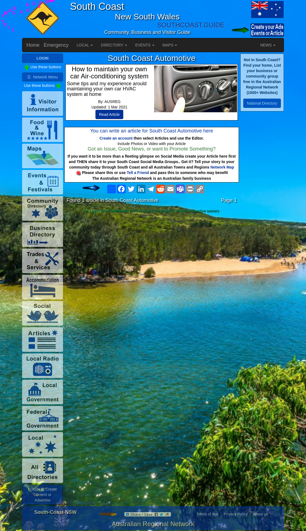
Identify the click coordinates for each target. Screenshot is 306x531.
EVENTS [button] (144, 45)
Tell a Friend (138, 172)
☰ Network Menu (42, 77)
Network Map (222, 167)
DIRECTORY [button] (114, 45)
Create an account (116, 138)
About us (260, 514)
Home (33, 45)
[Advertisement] (151, 258)
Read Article (109, 114)
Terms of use (207, 514)
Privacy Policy (235, 514)
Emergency (56, 45)
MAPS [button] (170, 45)
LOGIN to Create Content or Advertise (42, 494)
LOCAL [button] (85, 45)
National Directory (262, 103)
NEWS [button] (267, 45)
